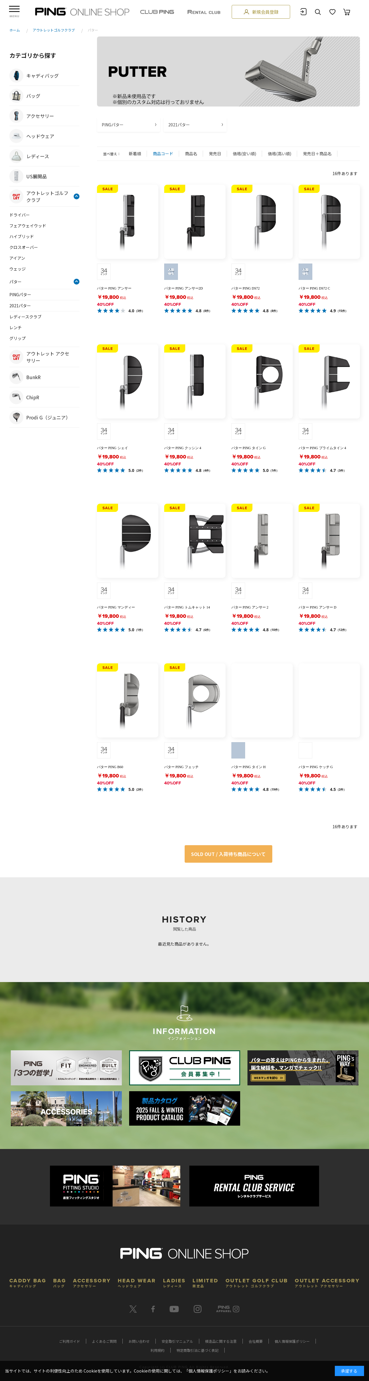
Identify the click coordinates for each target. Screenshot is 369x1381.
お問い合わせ (139, 1341)
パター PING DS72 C (314, 288)
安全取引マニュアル (177, 1341)
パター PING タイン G (248, 448)
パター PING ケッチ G (316, 767)
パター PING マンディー (116, 607)
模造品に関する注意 (221, 1341)
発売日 (215, 153)
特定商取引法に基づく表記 (197, 1350)
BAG (59, 1282)
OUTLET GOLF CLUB (257, 1282)
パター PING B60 (110, 767)
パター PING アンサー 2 (249, 607)
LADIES (174, 1282)
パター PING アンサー (114, 288)
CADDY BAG (27, 1282)
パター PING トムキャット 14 (187, 607)
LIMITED (206, 1282)
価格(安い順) (244, 153)
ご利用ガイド (69, 1341)
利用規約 (157, 1350)
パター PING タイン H (248, 767)
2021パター (179, 125)
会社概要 (256, 1341)
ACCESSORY (92, 1282)
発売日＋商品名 (317, 153)
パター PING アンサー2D (183, 288)
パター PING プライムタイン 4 (322, 448)
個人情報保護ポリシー (292, 1341)
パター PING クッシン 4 (182, 448)
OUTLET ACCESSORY (327, 1282)
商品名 (191, 153)
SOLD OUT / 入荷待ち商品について (228, 853)
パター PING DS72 (245, 288)
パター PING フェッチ (181, 767)
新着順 (135, 153)
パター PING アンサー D (318, 607)
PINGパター (113, 125)
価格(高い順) (279, 153)
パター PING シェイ (112, 448)
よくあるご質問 (104, 1341)
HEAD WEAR (137, 1282)
